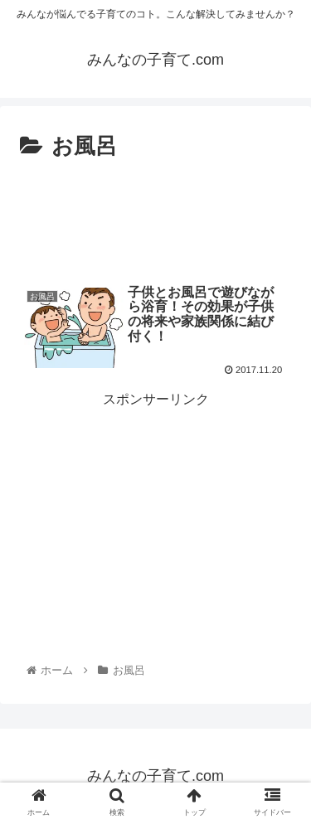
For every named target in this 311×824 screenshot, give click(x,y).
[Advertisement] (155, 215)
